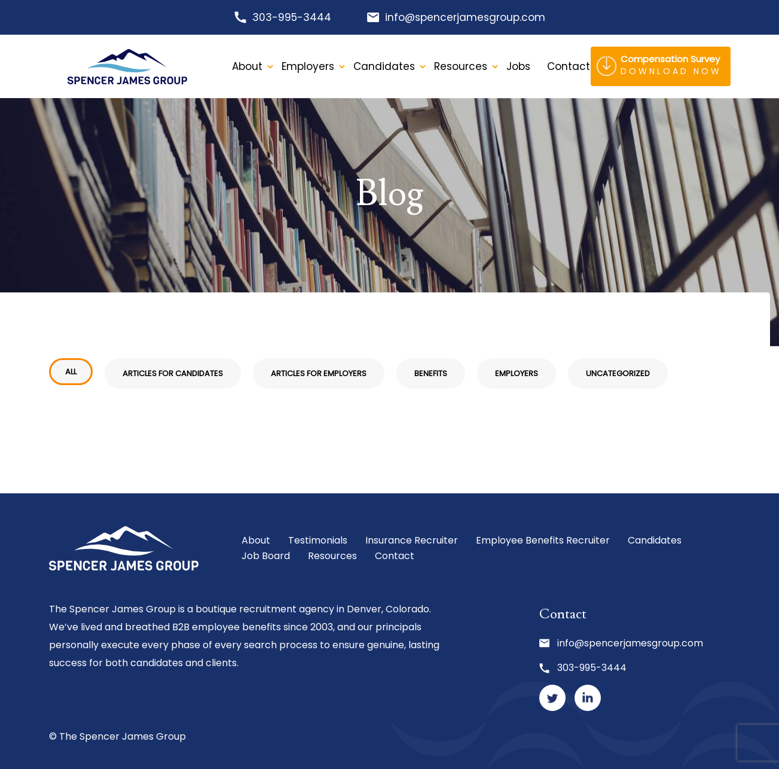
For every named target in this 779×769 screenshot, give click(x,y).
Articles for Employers (318, 373)
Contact (394, 556)
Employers (308, 66)
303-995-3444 (291, 17)
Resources (460, 66)
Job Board (266, 556)
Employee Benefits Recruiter (543, 540)
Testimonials (317, 540)
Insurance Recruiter (411, 540)
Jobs (518, 66)
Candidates (384, 66)
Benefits (430, 373)
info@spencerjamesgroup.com (465, 17)
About (247, 66)
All (71, 371)
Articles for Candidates (173, 373)
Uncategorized (618, 373)
